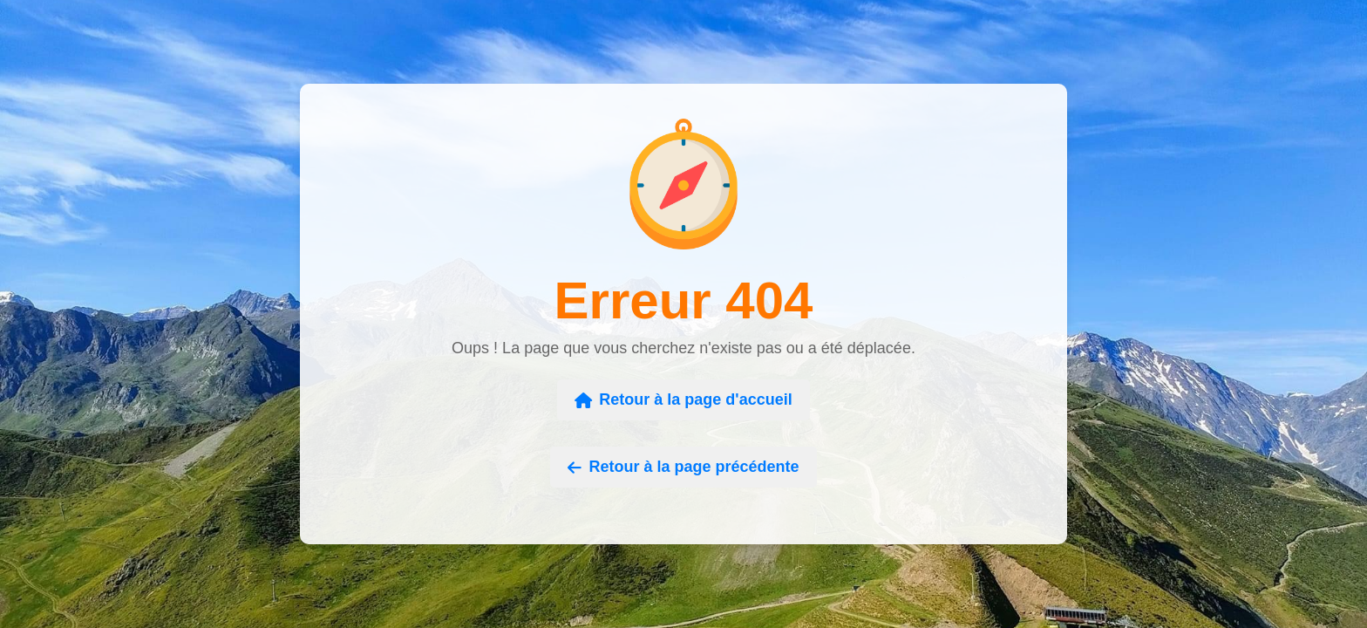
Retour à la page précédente (683, 466)
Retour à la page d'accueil (683, 399)
